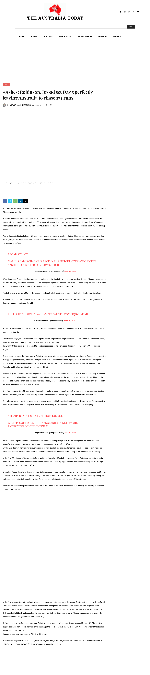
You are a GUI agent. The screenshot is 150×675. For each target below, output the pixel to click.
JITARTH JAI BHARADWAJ (20, 105)
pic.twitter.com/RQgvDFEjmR (68, 314)
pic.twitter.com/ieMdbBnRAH (28, 426)
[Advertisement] (75, 66)
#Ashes (13, 265)
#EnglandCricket (83, 261)
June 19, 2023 (70, 271)
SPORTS (6, 84)
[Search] (131, 27)
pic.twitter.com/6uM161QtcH (39, 265)
